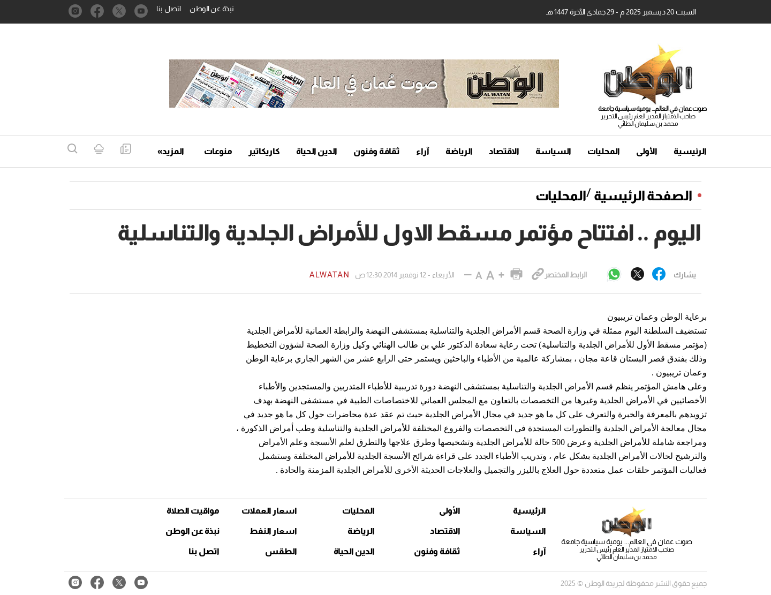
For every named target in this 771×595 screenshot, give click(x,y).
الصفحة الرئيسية (643, 195)
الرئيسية (690, 151)
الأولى (646, 151)
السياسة (553, 151)
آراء (422, 151)
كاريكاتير (264, 151)
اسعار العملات (270, 510)
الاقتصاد (504, 151)
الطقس (281, 551)
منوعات (218, 151)
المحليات (603, 151)
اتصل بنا (168, 8)
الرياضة (459, 151)
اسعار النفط (273, 531)
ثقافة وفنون (376, 151)
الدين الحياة (316, 151)
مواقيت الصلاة (193, 510)
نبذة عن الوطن (212, 8)
